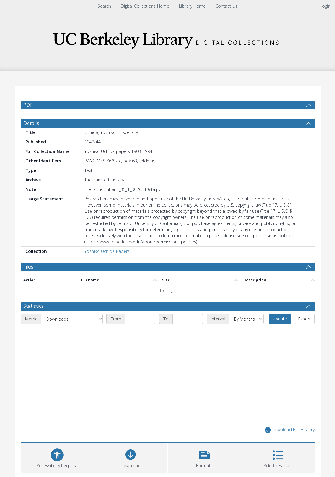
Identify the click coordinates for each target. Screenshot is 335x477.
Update (280, 319)
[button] (204, 457)
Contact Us (226, 6)
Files (28, 266)
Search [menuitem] (104, 6)
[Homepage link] (167, 39)
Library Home (192, 6)
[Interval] (246, 319)
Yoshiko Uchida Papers (107, 251)
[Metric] (72, 319)
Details (31, 123)
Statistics (33, 306)
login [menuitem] (325, 6)
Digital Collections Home (145, 6)
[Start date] (140, 319)
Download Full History (290, 430)
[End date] (187, 319)
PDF (27, 104)
